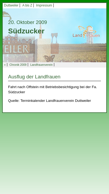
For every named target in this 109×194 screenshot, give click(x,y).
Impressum (44, 5)
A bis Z (27, 5)
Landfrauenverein (41, 64)
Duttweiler (11, 5)
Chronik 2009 (17, 64)
